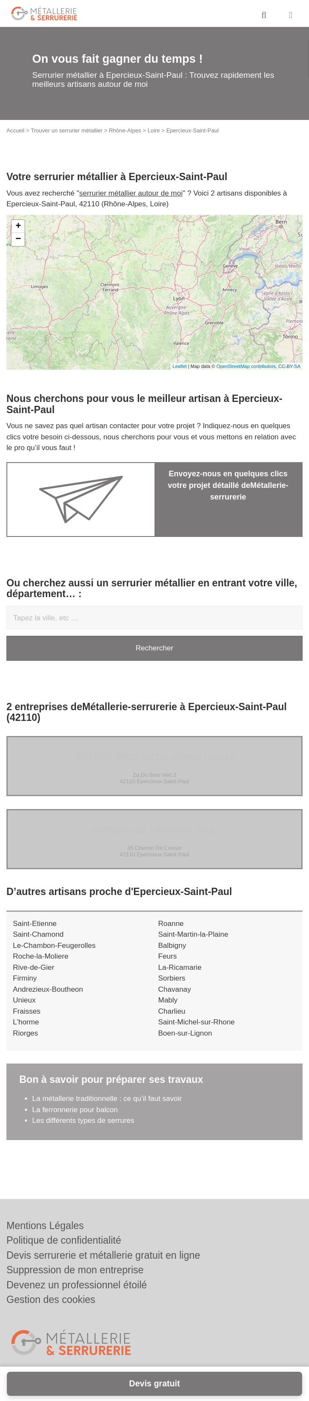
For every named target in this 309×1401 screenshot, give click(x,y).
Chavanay (174, 989)
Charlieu (171, 1011)
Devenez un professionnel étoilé (76, 1285)
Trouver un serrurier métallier (67, 130)
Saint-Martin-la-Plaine (193, 934)
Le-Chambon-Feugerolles (54, 945)
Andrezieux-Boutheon (48, 989)
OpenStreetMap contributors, (247, 366)
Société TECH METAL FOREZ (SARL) (154, 757)
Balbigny (172, 945)
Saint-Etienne (35, 924)
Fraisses (26, 1011)
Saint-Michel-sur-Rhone (196, 1022)
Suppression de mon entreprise (75, 1269)
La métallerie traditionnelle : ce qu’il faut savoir (107, 1098)
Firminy (25, 978)
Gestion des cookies (50, 1299)
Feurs (167, 956)
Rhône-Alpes (125, 130)
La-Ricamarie (180, 967)
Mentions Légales (45, 1225)
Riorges (25, 1033)
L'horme (26, 1022)
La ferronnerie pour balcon (75, 1110)
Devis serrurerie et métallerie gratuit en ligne (103, 1255)
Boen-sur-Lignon (185, 1033)
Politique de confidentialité (63, 1240)
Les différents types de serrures (83, 1120)
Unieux (24, 1000)
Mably (168, 1000)
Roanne (171, 924)
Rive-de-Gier (33, 967)
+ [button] (18, 226)
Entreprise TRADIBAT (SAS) (154, 830)
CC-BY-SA (289, 366)
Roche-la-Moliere (40, 956)
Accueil (15, 130)
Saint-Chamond (38, 934)
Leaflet (180, 366)
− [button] (18, 239)
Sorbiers (171, 978)
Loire (154, 130)
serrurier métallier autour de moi (131, 193)
